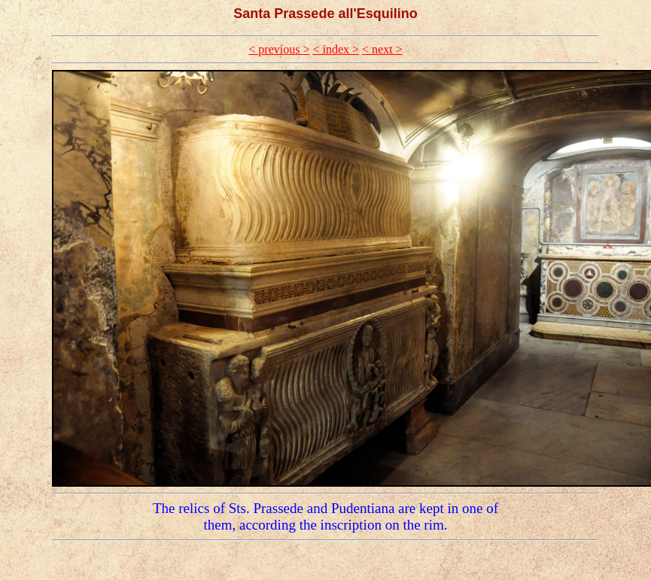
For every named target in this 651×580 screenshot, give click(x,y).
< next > (382, 49)
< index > (335, 49)
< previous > (278, 49)
